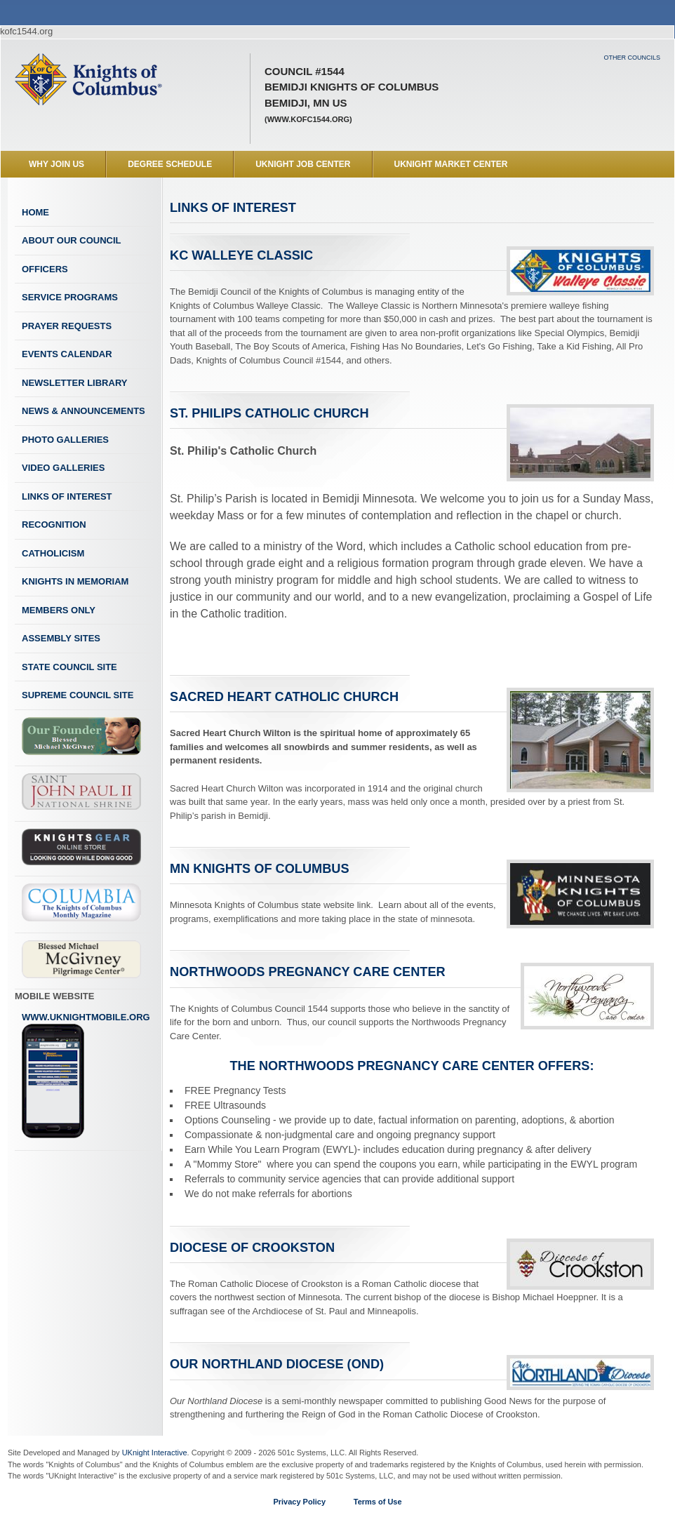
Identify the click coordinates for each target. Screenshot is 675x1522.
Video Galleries (63, 467)
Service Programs (70, 297)
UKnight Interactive (154, 1452)
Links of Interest (67, 496)
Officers (45, 269)
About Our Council (71, 240)
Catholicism (53, 553)
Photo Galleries (65, 439)
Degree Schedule (170, 164)
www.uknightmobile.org (86, 1076)
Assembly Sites (61, 638)
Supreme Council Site (77, 695)
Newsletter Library (74, 383)
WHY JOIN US (56, 164)
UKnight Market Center (451, 164)
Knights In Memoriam (75, 581)
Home (35, 212)
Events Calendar (67, 354)
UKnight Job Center (302, 164)
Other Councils (631, 57)
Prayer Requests (67, 326)
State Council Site (69, 667)
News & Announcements (83, 411)
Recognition (54, 524)
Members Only (58, 610)
